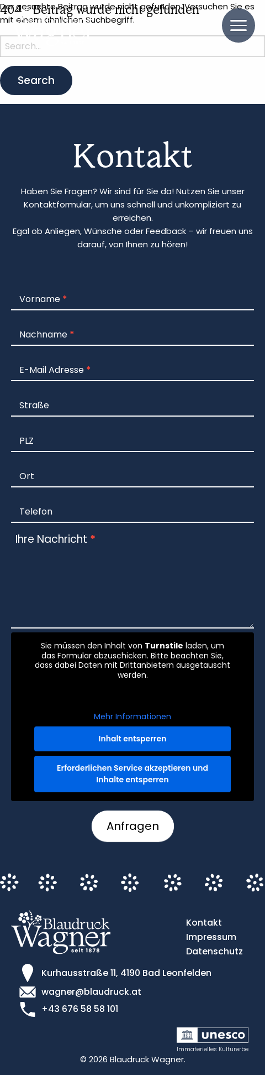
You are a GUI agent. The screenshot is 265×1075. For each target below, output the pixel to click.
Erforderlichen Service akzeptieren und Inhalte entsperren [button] (132, 773)
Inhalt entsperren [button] (133, 738)
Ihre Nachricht (55, 539)
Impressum (211, 937)
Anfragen (133, 826)
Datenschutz (214, 951)
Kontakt (204, 922)
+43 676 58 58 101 (79, 1009)
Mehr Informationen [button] (132, 717)
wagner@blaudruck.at (91, 991)
